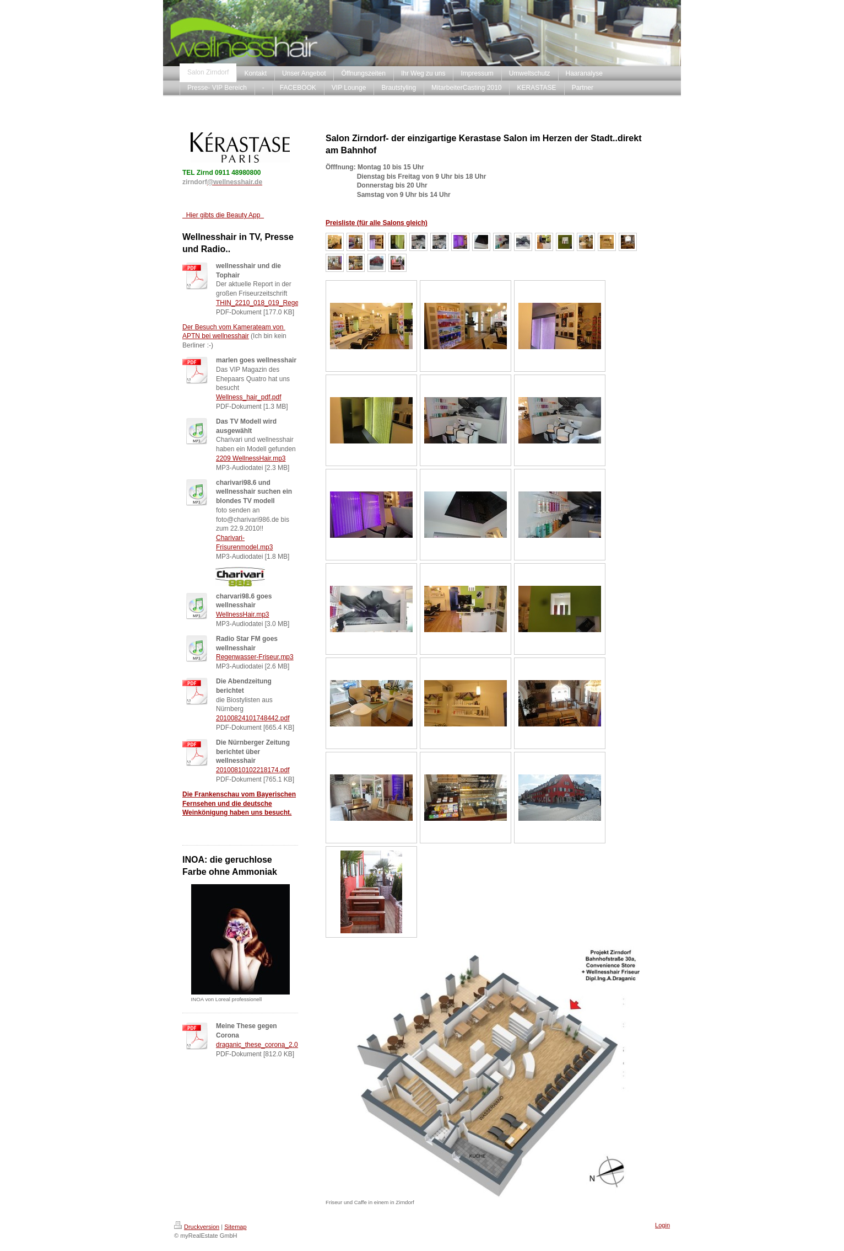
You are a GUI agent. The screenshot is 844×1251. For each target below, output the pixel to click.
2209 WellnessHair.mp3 (251, 458)
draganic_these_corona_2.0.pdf (262, 1045)
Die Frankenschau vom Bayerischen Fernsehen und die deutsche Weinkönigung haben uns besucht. (239, 803)
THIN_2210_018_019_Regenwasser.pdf (275, 303)
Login (662, 1225)
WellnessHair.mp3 (242, 614)
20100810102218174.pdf (252, 770)
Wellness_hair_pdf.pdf (249, 397)
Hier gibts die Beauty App (223, 215)
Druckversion (196, 1226)
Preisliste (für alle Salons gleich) (377, 223)
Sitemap (235, 1226)
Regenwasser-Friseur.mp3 (255, 657)
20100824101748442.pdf (252, 718)
